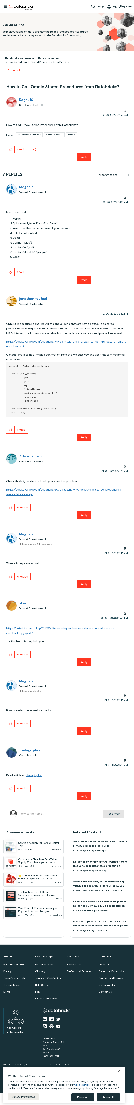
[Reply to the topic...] (61, 813)
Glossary (40, 971)
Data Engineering (48, 57)
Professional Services (79, 971)
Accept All (108, 1097)
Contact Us (105, 991)
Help (101, 6)
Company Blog (107, 984)
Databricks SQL (54, 134)
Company (105, 956)
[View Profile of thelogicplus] (29, 750)
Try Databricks (11, 984)
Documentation (44, 964)
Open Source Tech (14, 978)
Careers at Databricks (111, 971)
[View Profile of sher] (23, 603)
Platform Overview (14, 964)
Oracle (71, 134)
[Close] (119, 1071)
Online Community (46, 998)
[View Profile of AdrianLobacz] (31, 456)
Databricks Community (21, 7)
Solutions (73, 956)
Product (8, 956)
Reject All (82, 1097)
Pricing (7, 971)
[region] (64, 1085)
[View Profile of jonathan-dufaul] (33, 298)
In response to (37, 544)
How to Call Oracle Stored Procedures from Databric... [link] (40, 62)
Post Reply (114, 813)
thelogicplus (34, 775)
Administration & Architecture (92, 890)
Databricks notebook (29, 134)
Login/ (122, 6)
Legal (38, 991)
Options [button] (13, 70)
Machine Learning (85, 910)
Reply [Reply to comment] (84, 280)
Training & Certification (48, 978)
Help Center (42, 984)
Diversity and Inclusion (111, 978)
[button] (10, 149)
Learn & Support (45, 956)
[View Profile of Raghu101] (27, 99)
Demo (6, 991)
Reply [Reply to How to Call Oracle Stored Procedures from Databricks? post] (84, 157)
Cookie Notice (82, 1084)
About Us (104, 964)
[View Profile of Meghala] (26, 187)
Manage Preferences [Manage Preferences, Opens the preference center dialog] (23, 1096)
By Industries (74, 964)
